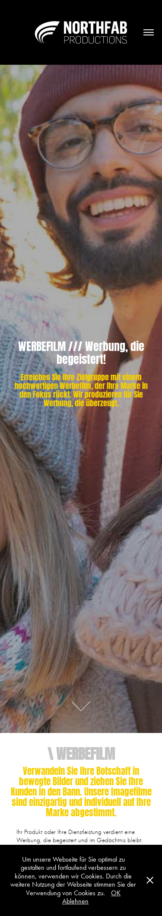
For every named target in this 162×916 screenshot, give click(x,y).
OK (116, 893)
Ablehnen (75, 901)
